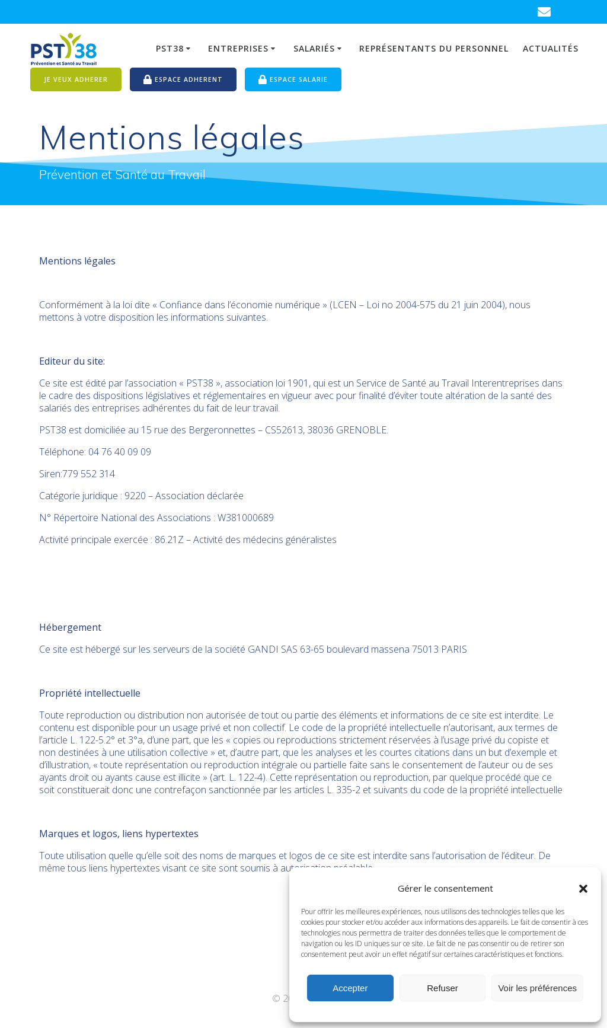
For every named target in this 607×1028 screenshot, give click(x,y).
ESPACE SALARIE (293, 80)
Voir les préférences (537, 988)
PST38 (170, 48)
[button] (583, 889)
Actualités (551, 48)
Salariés (314, 48)
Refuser (442, 988)
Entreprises (238, 48)
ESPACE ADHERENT (183, 80)
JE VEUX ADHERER (76, 79)
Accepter (350, 988)
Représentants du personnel (434, 48)
